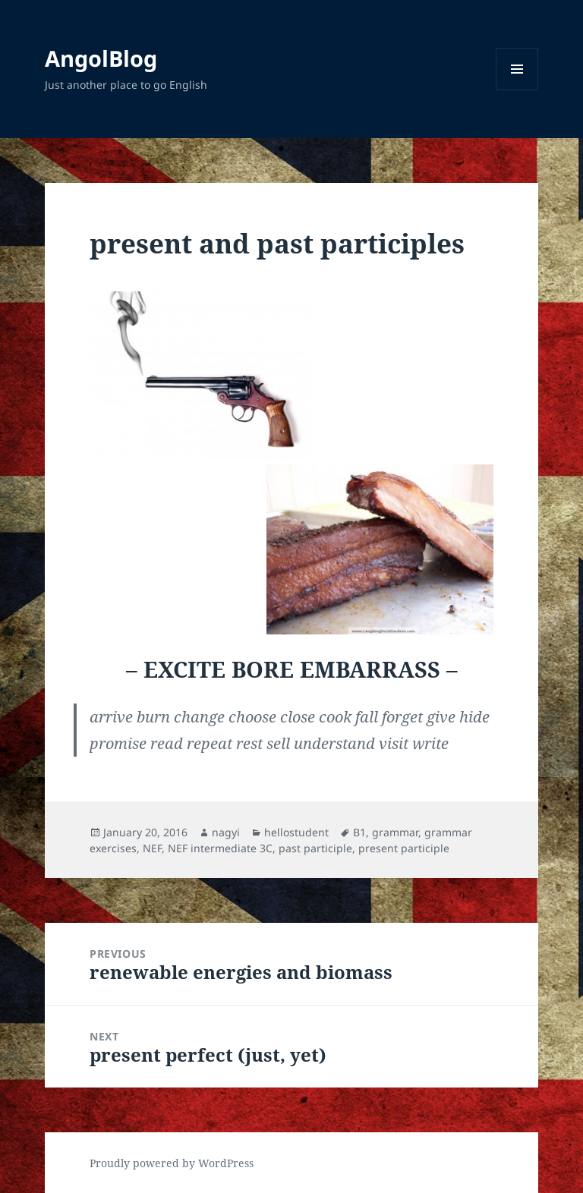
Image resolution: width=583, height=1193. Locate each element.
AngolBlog (101, 58)
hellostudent (296, 832)
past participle (315, 848)
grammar (395, 832)
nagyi (226, 832)
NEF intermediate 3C (220, 848)
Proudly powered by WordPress (172, 1163)
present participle (403, 848)
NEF (152, 848)
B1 (359, 832)
